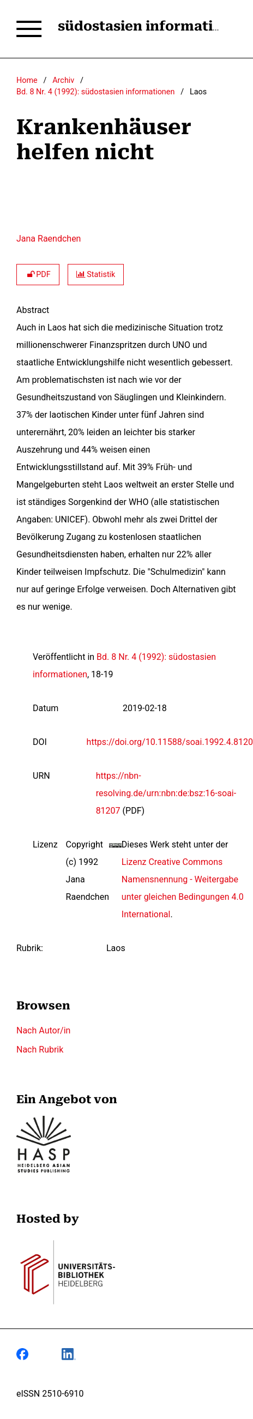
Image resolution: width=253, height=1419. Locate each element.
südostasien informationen (153, 26)
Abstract (32, 310)
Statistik (96, 274)
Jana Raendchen (48, 238)
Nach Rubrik (39, 1049)
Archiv (63, 80)
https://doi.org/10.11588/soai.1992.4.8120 (170, 742)
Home (27, 80)
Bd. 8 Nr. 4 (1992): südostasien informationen (95, 92)
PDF (38, 274)
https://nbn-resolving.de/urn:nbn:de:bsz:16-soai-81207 (166, 793)
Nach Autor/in (43, 1030)
